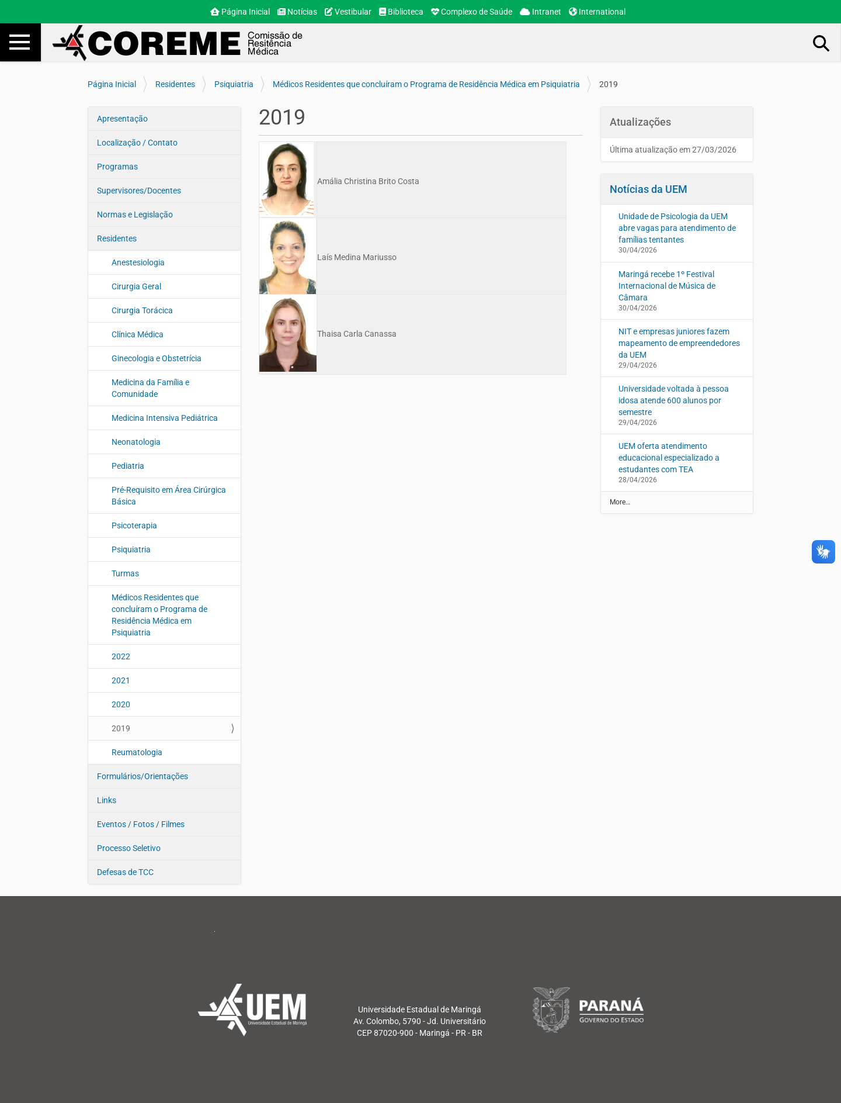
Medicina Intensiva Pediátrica (165, 418)
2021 (121, 680)
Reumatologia (137, 752)
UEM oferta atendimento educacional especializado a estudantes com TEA (669, 457)
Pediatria (128, 466)
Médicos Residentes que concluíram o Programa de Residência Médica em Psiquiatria (426, 84)
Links (106, 800)
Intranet (540, 11)
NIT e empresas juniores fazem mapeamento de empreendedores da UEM (679, 343)
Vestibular (348, 11)
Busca (821, 42)
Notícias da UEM (648, 189)
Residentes (175, 84)
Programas (117, 166)
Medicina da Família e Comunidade (150, 388)
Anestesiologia (138, 262)
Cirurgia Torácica (142, 310)
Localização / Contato (137, 142)
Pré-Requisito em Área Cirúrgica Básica (169, 495)
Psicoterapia (134, 525)
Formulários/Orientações (142, 776)
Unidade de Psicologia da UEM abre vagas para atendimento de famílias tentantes (677, 228)
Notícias (297, 11)
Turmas (125, 573)
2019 (121, 728)
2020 (121, 704)
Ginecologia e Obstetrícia (156, 358)
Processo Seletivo (129, 848)
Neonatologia (136, 442)
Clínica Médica (138, 334)
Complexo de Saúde (471, 11)
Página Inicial (240, 11)
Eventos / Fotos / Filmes (141, 824)
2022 (121, 656)
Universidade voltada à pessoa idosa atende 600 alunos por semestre (673, 400)
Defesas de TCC (125, 872)
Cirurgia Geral (136, 286)
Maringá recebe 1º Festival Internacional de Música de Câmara (666, 285)
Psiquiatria (233, 84)
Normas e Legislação (135, 214)
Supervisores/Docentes (139, 190)
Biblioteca (401, 11)
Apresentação (122, 118)
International (597, 11)
